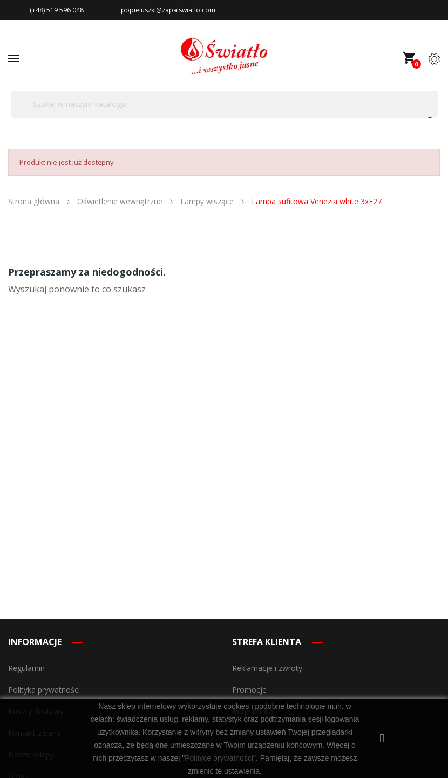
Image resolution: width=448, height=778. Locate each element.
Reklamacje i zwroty (267, 668)
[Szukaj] (224, 104)
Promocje (249, 690)
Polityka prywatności (44, 690)
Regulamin (26, 668)
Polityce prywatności (219, 758)
